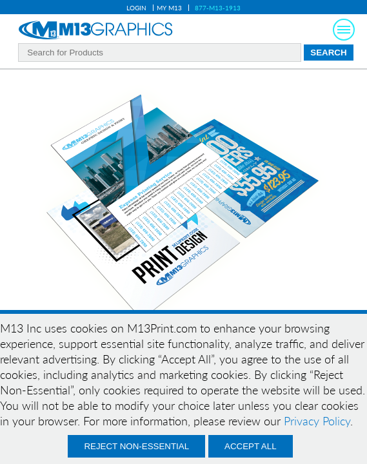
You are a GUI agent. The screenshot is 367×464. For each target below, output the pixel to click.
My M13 (169, 8)
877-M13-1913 (218, 8)
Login (136, 8)
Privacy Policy (317, 421)
